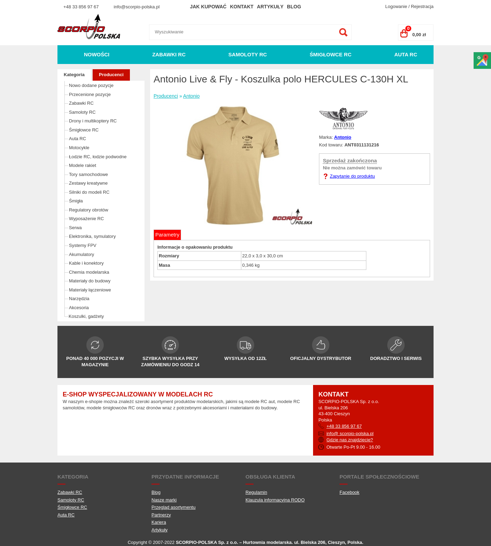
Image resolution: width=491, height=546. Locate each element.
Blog (294, 6)
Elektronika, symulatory (92, 236)
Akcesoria (79, 307)
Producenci (111, 74)
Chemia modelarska (89, 272)
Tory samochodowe (88, 174)
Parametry (167, 235)
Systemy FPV (82, 245)
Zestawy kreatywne (88, 183)
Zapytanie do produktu (352, 176)
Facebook (349, 492)
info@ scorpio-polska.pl (349, 433)
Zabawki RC (169, 54)
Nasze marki (164, 500)
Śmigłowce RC (330, 54)
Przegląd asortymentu (173, 507)
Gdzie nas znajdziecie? (349, 439)
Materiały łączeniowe (90, 289)
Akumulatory (81, 254)
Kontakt (241, 6)
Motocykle (79, 147)
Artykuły (270, 6)
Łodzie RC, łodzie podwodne (98, 156)
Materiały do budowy (89, 280)
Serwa (75, 227)
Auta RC (405, 54)
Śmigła (76, 200)
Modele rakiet (82, 165)
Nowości (96, 54)
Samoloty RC (247, 54)
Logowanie (396, 6)
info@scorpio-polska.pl (137, 6)
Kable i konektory (86, 263)
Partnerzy (161, 514)
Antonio (191, 96)
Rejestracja (422, 6)
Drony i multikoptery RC (93, 120)
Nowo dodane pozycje (91, 85)
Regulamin (256, 492)
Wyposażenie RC (86, 218)
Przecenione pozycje (90, 94)
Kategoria (74, 74)
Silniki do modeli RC (89, 192)
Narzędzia (79, 298)
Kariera (158, 522)
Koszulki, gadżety (86, 316)
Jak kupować (208, 6)
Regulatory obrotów (88, 209)
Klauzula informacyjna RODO (275, 500)
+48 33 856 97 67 (81, 6)
